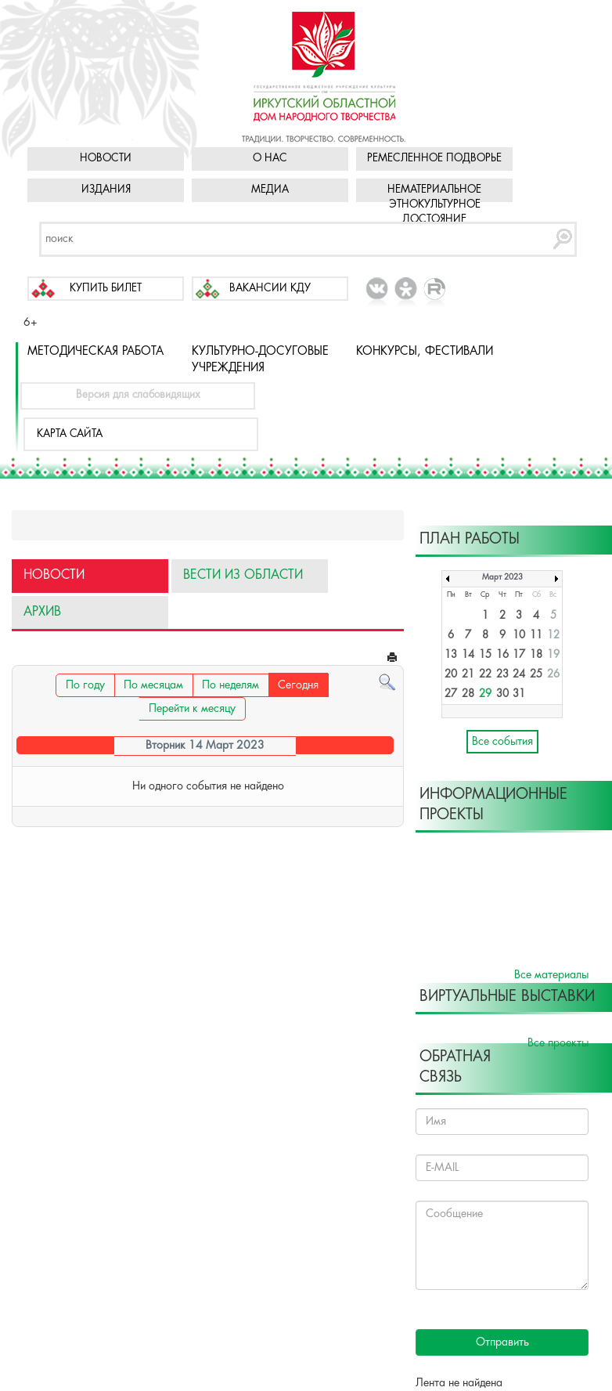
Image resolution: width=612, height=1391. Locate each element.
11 (536, 635)
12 (553, 635)
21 (468, 675)
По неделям (230, 685)
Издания (106, 190)
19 (553, 655)
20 (451, 675)
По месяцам (153, 685)
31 (519, 694)
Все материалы (551, 975)
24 (519, 675)
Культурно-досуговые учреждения (260, 359)
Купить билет (106, 288)
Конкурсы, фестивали (424, 351)
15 (485, 655)
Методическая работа (95, 351)
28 (468, 694)
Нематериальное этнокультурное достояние (434, 205)
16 (502, 655)
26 (553, 675)
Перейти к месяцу (192, 709)
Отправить (502, 1342)
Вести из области (243, 575)
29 (485, 694)
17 (519, 655)
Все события (502, 741)
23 (502, 675)
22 (485, 675)
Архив (42, 612)
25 (536, 675)
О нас (270, 158)
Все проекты (558, 1043)
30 (502, 694)
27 (451, 694)
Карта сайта (70, 434)
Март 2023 (502, 577)
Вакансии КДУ (270, 288)
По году (85, 685)
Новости (105, 158)
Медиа (270, 190)
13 (451, 655)
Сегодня (298, 685)
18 (536, 655)
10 (519, 635)
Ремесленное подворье (434, 158)
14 (468, 655)
